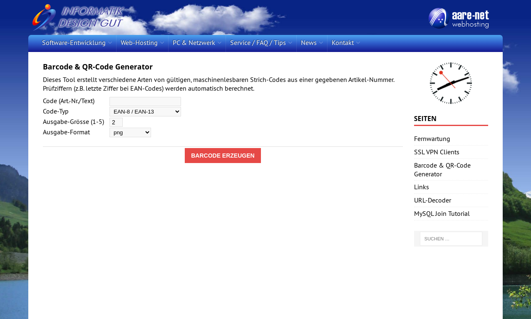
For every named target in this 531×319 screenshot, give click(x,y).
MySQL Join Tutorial (442, 213)
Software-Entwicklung (74, 42)
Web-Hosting (139, 42)
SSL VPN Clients (436, 152)
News (309, 42)
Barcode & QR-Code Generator (442, 169)
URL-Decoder (432, 200)
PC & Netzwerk (194, 42)
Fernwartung (432, 138)
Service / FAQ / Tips (258, 42)
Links (421, 187)
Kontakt (343, 42)
